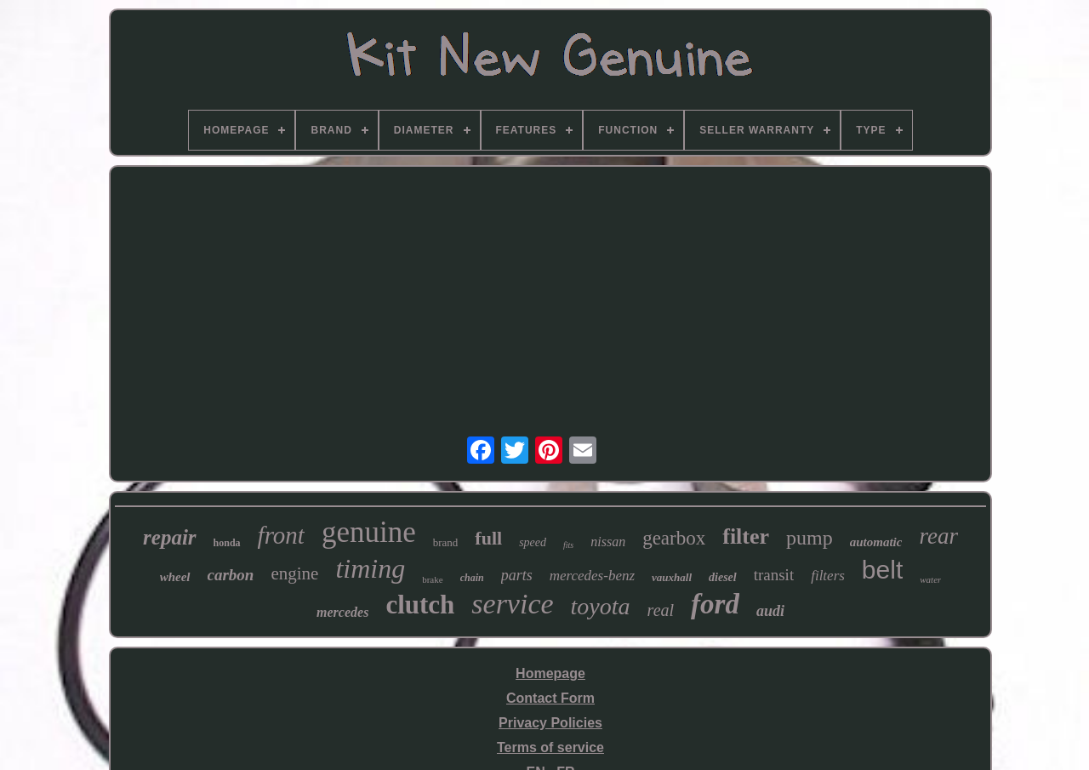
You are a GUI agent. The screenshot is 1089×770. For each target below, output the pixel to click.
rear (938, 536)
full (488, 538)
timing (370, 568)
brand (446, 542)
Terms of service (550, 747)
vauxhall (672, 577)
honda (227, 543)
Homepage (550, 673)
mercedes (342, 612)
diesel (723, 577)
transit (774, 575)
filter (745, 536)
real (660, 610)
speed (532, 542)
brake (432, 579)
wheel (175, 577)
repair (170, 537)
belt (882, 570)
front (281, 535)
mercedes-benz (592, 576)
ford (715, 604)
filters (828, 576)
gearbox (673, 538)
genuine (369, 532)
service (512, 603)
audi (770, 610)
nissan (607, 541)
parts (517, 575)
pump (809, 538)
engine (294, 573)
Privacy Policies (550, 723)
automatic (876, 542)
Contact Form (550, 698)
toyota (600, 606)
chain (472, 578)
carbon (231, 575)
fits (568, 545)
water (930, 579)
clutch (419, 604)
